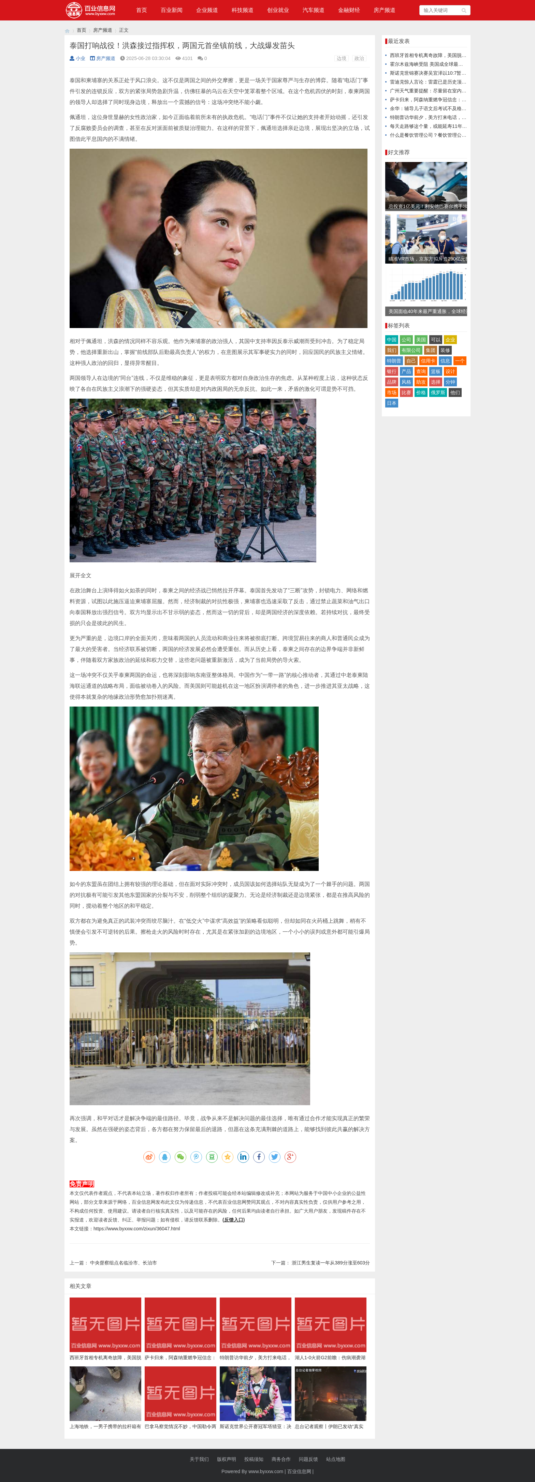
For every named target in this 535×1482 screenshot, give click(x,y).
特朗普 (394, 361)
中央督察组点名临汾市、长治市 (123, 1262)
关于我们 (199, 1459)
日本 (391, 403)
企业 (450, 339)
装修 (445, 350)
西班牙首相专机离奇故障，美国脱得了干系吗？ (440, 55)
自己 (411, 361)
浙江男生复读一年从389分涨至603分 (331, 1262)
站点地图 (335, 1459)
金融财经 (349, 10)
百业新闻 (172, 10)
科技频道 (243, 10)
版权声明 (226, 1459)
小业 (77, 58)
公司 (406, 339)
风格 (406, 382)
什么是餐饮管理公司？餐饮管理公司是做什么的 (440, 135)
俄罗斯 (438, 392)
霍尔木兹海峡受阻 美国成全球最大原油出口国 (438, 64)
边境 (341, 58)
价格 (421, 392)
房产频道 (384, 10)
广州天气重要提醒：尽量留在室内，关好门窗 (438, 90)
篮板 (435, 371)
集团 (430, 350)
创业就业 (278, 10)
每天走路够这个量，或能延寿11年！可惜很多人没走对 (447, 126)
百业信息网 (299, 1471)
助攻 (421, 382)
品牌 (391, 382)
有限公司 (411, 350)
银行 (391, 371)
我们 (391, 350)
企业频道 (207, 10)
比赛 (406, 392)
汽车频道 (313, 10)
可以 (435, 339)
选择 (435, 382)
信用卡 (428, 361)
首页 (141, 10)
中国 (391, 339)
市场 (391, 392)
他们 (455, 392)
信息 (445, 361)
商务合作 (281, 1459)
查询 (421, 371)
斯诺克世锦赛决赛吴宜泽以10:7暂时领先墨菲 (437, 73)
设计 (450, 371)
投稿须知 (253, 1459)
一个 (460, 361)
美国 (421, 339)
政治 (359, 58)
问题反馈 (308, 1459)
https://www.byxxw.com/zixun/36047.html (136, 1228)
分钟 (450, 382)
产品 (406, 371)
